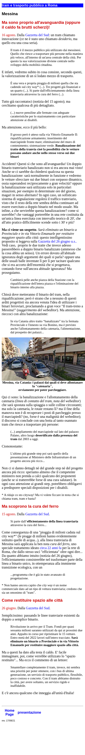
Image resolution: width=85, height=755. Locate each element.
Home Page (9, 712)
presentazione (29, 712)
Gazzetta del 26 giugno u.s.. (57, 241)
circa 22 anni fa (50, 548)
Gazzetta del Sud (37, 35)
